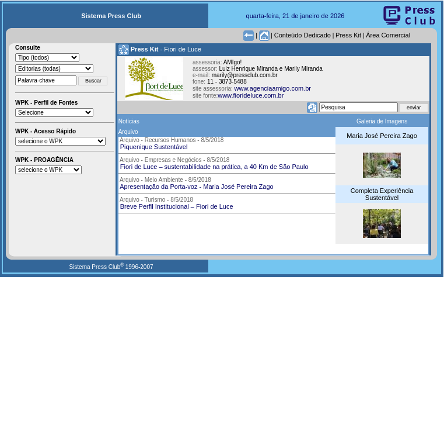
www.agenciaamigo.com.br (273, 88)
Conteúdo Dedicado (302, 35)
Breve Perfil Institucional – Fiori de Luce (175, 206)
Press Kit (348, 35)
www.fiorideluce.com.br (251, 95)
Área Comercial (388, 35)
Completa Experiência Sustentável (382, 194)
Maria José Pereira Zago (382, 135)
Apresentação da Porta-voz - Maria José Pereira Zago (196, 186)
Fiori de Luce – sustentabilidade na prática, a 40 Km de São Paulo (213, 166)
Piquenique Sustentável (153, 146)
